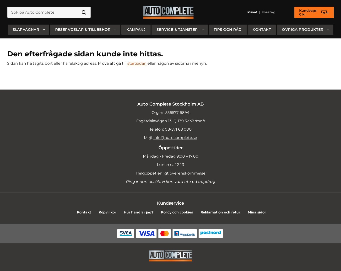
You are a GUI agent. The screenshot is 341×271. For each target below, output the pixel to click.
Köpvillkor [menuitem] (107, 212)
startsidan (136, 63)
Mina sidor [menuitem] (257, 212)
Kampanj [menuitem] (136, 29)
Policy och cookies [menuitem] (177, 212)
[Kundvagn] (314, 12)
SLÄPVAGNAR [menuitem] (26, 29)
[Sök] (84, 12)
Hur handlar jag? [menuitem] (138, 212)
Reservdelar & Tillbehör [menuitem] (83, 29)
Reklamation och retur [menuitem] (220, 212)
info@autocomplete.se (175, 137)
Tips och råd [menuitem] (228, 29)
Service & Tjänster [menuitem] (177, 29)
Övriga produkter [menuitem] (302, 29)
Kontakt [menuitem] (262, 29)
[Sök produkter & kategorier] (49, 12)
